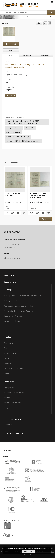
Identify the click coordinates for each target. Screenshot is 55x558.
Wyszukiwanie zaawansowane (36, 17)
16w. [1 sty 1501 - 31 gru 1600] (6, 82)
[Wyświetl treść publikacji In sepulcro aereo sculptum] (18, 212)
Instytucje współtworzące (14, 316)
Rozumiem (28, 551)
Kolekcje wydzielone (12, 301)
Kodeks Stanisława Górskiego (17, 137)
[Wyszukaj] (51, 12)
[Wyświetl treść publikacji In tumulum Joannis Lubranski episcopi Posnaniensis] (43, 212)
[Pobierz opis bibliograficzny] (12, 212)
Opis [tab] (10, 55)
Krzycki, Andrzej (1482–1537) (16, 75)
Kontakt (7, 398)
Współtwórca (9, 363)
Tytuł (6, 348)
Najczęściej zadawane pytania (15, 393)
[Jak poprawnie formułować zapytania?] (50, 16)
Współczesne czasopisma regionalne (18, 306)
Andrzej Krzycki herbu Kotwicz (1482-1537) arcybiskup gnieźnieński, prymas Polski (22, 122)
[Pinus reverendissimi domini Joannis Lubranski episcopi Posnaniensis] (9, 31)
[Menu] (52, 2)
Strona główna (10, 282)
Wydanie (7, 373)
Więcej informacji (40, 548)
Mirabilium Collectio (12, 321)
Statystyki (7, 408)
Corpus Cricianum (13, 132)
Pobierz (10, 50)
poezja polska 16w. (13, 128)
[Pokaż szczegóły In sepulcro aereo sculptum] (23, 212)
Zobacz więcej (9, 329)
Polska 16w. (30, 128)
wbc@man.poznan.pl (12, 258)
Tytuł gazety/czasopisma (13, 368)
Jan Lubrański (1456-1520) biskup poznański (23, 141)
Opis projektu (9, 387)
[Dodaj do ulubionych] (45, 23)
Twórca (7, 358)
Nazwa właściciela (11, 353)
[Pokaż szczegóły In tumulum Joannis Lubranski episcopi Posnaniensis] (48, 212)
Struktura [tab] (45, 55)
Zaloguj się (8, 424)
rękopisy (8, 90)
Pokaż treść (11, 44)
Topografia (8, 343)
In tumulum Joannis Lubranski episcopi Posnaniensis (38, 195)
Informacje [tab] (27, 55)
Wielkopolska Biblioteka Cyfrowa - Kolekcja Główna (24, 296)
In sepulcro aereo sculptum (12, 194)
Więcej (45, 219)
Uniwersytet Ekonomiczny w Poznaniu (18, 311)
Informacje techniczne (12, 403)
